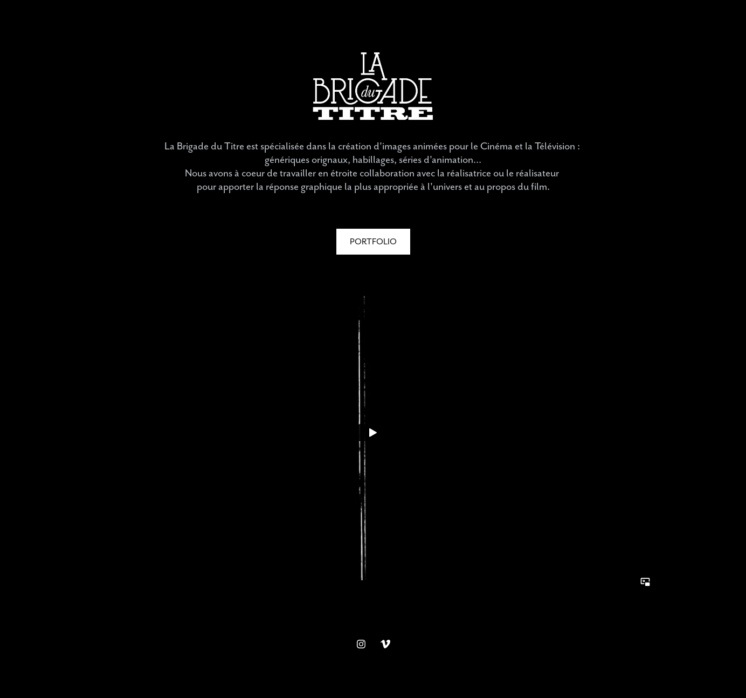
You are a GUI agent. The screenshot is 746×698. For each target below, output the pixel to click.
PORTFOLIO (373, 241)
